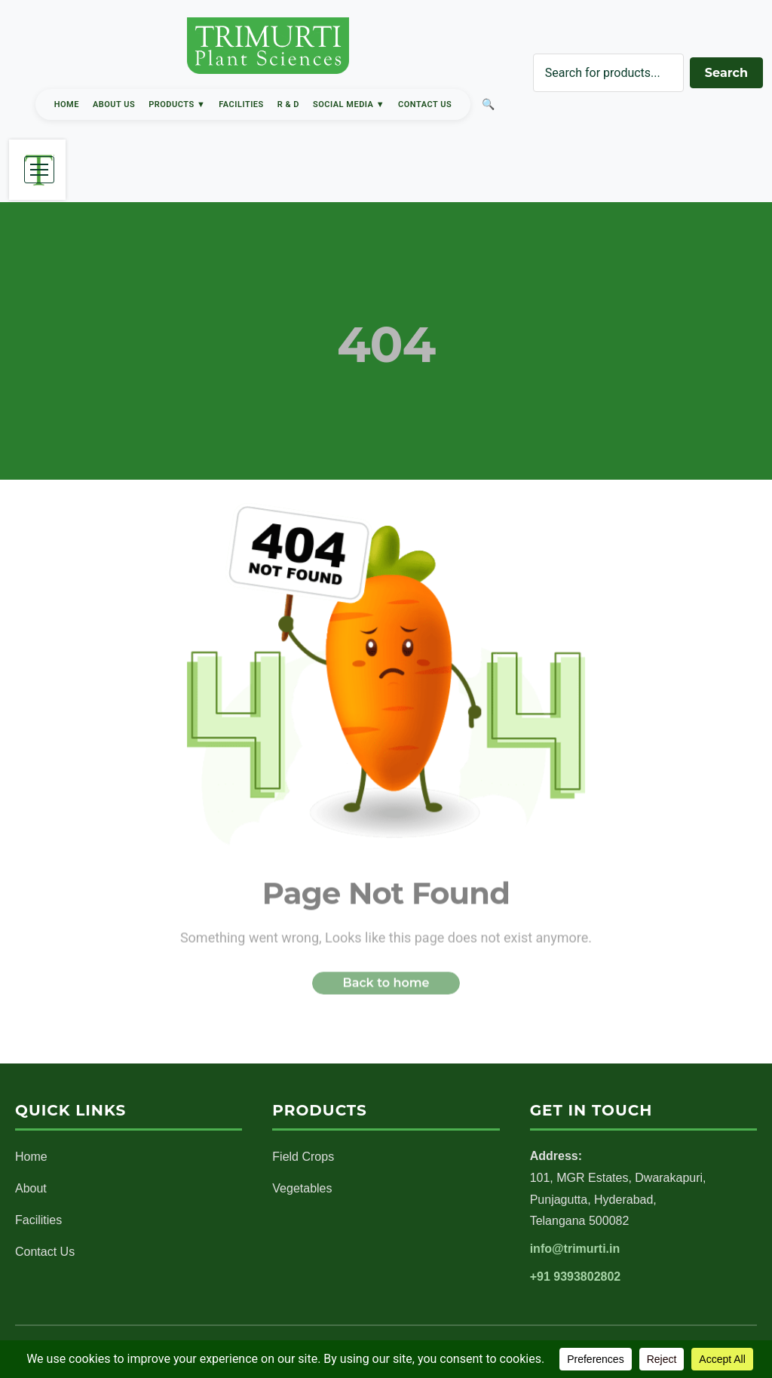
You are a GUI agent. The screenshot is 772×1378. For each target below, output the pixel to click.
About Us (114, 104)
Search (726, 73)
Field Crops (303, 1156)
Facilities (241, 104)
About (31, 1188)
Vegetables (302, 1188)
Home (66, 104)
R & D (288, 104)
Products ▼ (177, 104)
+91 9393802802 (575, 1276)
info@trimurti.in (575, 1248)
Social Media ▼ (348, 104)
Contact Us (425, 104)
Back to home (385, 986)
